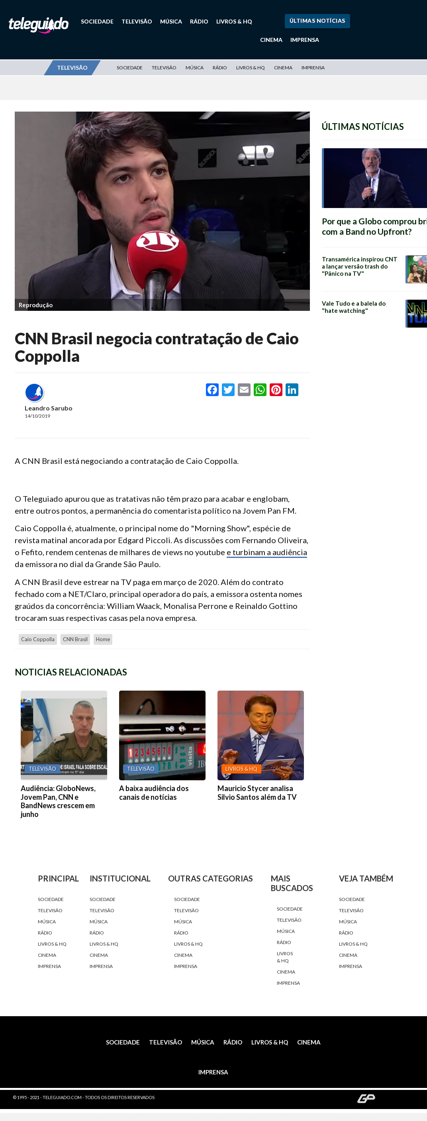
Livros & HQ (234, 21)
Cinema (271, 39)
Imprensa (304, 39)
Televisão (136, 21)
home (103, 639)
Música (171, 21)
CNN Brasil (75, 639)
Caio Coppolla (38, 639)
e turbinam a (249, 552)
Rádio (199, 21)
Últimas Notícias (317, 20)
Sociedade (97, 21)
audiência (289, 552)
